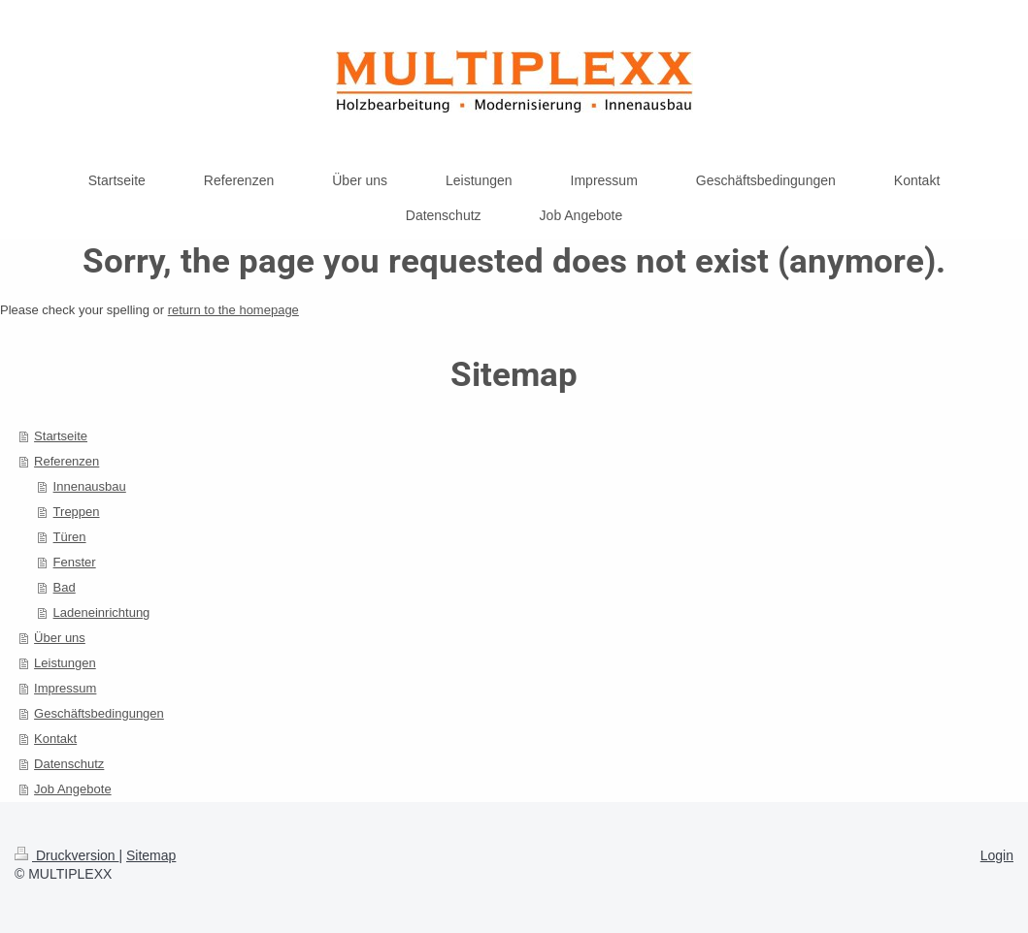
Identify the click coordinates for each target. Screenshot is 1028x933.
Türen (69, 537)
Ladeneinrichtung (101, 612)
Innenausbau (89, 486)
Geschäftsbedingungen (99, 713)
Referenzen (66, 461)
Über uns (59, 637)
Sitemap (151, 855)
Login (996, 855)
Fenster (74, 562)
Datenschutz (69, 763)
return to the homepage (233, 310)
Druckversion (66, 855)
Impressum (65, 688)
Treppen (76, 511)
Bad (64, 587)
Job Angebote (73, 789)
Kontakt (55, 738)
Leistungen (65, 663)
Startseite (60, 436)
